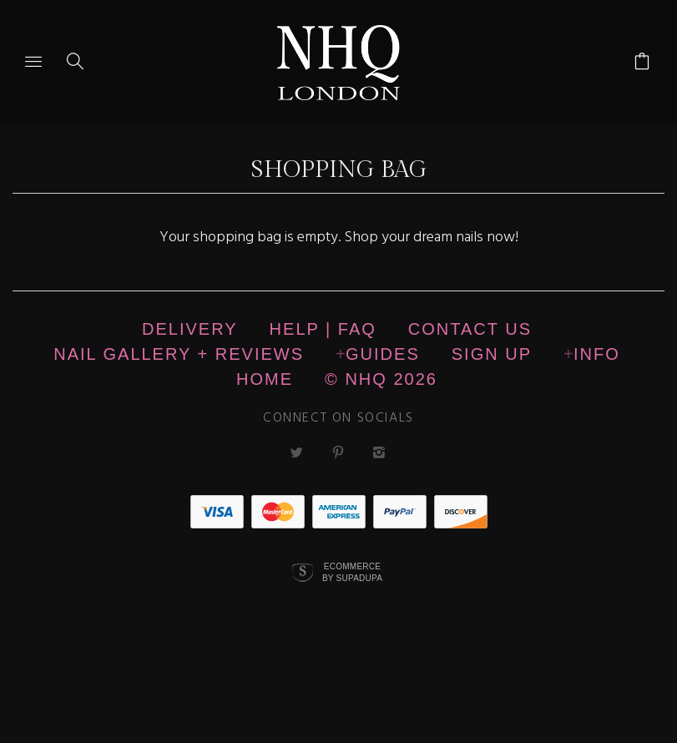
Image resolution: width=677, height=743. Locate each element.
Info (596, 354)
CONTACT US (470, 329)
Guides (383, 354)
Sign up (492, 354)
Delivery (190, 329)
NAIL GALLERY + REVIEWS (178, 354)
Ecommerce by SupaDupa (352, 572)
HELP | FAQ (323, 329)
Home (264, 379)
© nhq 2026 (381, 379)
